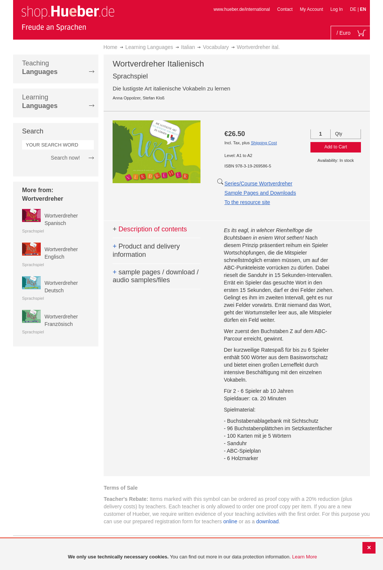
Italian (188, 47)
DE (354, 9)
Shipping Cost (264, 143)
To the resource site (247, 202)
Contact (284, 9)
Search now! (65, 158)
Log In (336, 9)
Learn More (304, 557)
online (230, 521)
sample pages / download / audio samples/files (156, 276)
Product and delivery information (146, 250)
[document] (192, 557)
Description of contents (150, 229)
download (267, 521)
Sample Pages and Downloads (260, 193)
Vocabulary (216, 47)
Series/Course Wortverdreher (258, 184)
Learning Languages (149, 47)
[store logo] (67, 18)
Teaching (40, 67)
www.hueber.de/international (242, 9)
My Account (311, 9)
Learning (40, 101)
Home (110, 47)
